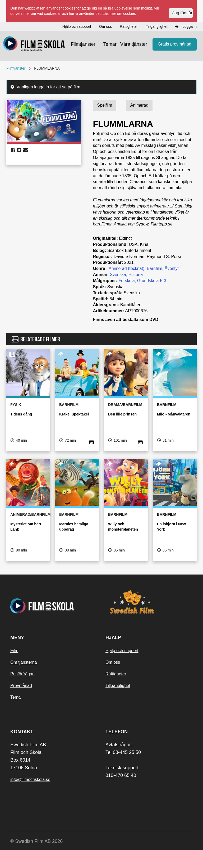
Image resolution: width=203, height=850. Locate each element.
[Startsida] (34, 44)
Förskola (126, 280)
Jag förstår (182, 13)
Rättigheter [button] (129, 26)
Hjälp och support (122, 650)
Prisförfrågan (22, 674)
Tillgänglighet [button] (156, 26)
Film (14, 650)
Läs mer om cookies (119, 13)
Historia (135, 274)
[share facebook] (13, 150)
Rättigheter (115, 674)
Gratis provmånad (174, 44)
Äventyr (172, 268)
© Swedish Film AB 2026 (36, 841)
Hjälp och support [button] (76, 26)
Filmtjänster (83, 44)
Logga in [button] (186, 26)
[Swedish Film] (149, 601)
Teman (110, 44)
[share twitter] (19, 150)
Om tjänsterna (23, 662)
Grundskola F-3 (151, 280)
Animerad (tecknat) (126, 268)
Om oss (112, 662)
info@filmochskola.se (30, 779)
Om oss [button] (105, 26)
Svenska (118, 274)
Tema (15, 697)
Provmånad (21, 685)
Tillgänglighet (117, 685)
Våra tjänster (133, 44)
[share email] (26, 150)
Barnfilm (154, 268)
